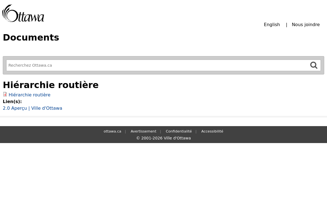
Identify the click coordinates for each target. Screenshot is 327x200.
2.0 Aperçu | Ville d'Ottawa (32, 108)
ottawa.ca (112, 131)
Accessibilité (212, 131)
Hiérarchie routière (29, 95)
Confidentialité (179, 131)
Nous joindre (306, 24)
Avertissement (143, 131)
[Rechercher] (314, 65)
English (272, 24)
